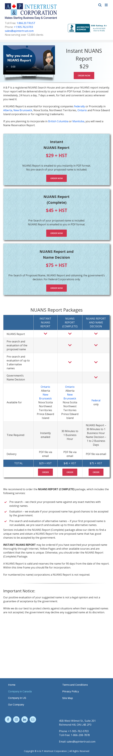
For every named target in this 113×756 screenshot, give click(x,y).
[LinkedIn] (24, 719)
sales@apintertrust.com (19, 31)
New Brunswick (22, 110)
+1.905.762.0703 (23, 27)
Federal (95, 400)
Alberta (7, 110)
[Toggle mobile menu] (106, 5)
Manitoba (78, 121)
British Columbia (58, 121)
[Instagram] (16, 719)
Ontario (82, 110)
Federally (79, 106)
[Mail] (33, 719)
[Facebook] (8, 719)
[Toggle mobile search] (100, 5)
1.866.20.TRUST (26, 23)
